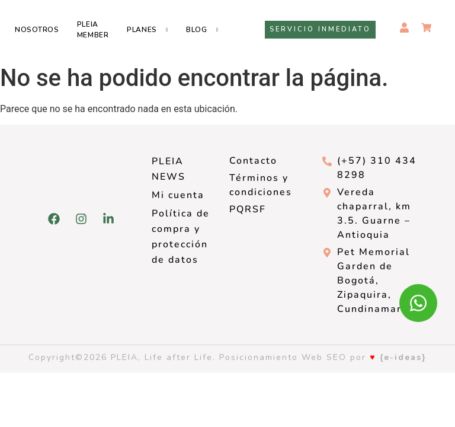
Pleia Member (93, 30)
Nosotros (37, 29)
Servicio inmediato (320, 29)
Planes (142, 29)
